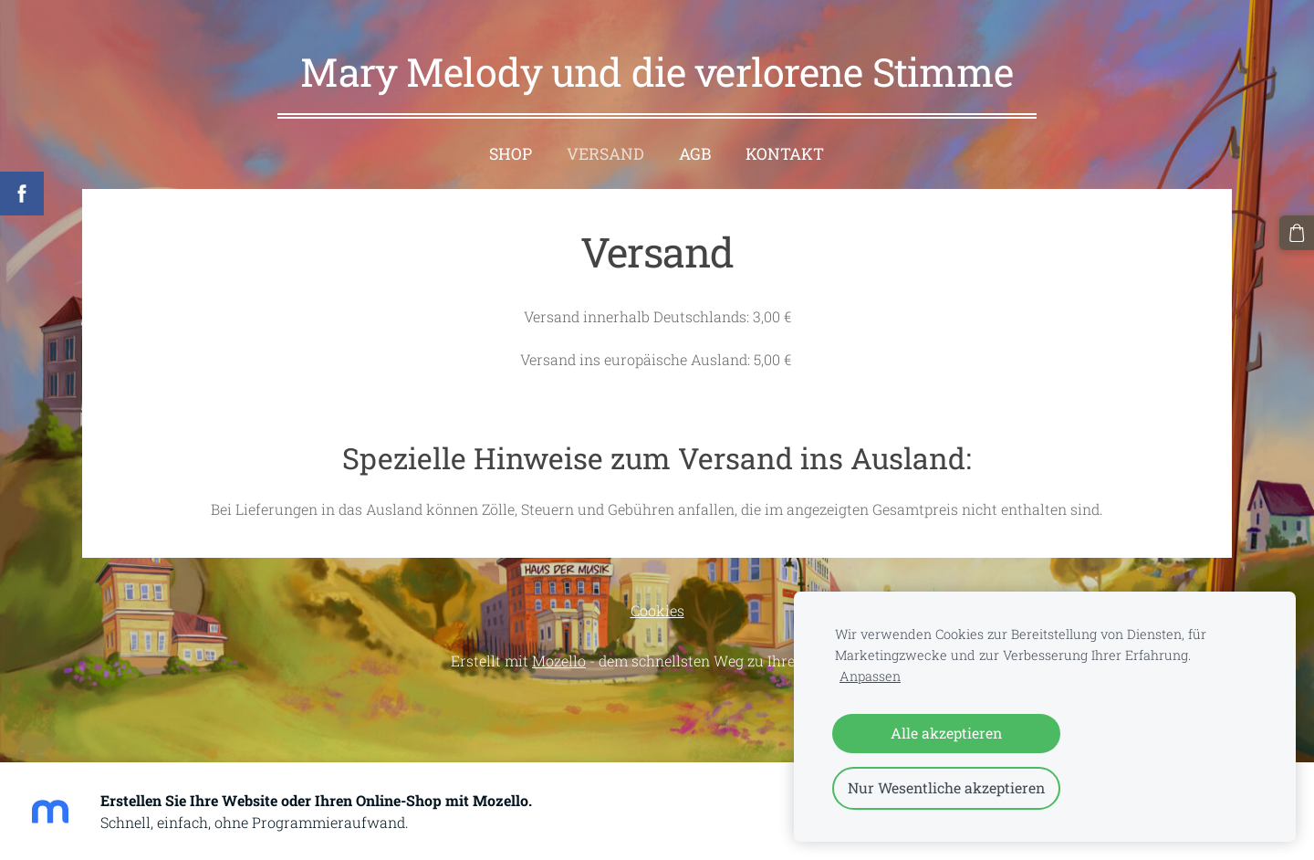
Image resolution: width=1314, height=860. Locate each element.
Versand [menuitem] (605, 149)
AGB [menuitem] (695, 149)
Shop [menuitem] (510, 149)
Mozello (559, 656)
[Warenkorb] (1296, 232)
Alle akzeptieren (946, 732)
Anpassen (870, 676)
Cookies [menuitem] (657, 605)
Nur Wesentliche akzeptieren (946, 787)
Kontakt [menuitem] (785, 149)
